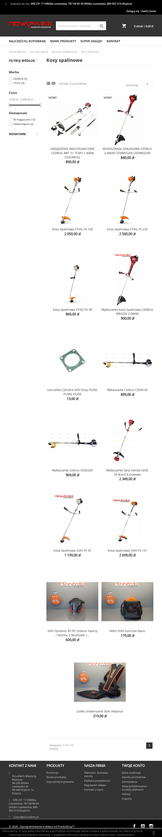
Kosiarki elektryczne (22, 197)
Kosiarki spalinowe (22, 185)
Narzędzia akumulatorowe (22, 273)
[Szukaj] (81, 25)
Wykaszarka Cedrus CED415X (127, 390)
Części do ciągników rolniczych (25, 144)
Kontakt (113, 41)
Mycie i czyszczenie (19, 322)
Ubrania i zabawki (23, 365)
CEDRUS (20, 78)
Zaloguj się (132, 11)
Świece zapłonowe (21, 253)
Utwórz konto (148, 11)
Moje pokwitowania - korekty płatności (135, 787)
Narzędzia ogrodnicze (20, 294)
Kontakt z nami (93, 789)
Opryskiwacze (20, 357)
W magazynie (24, 119)
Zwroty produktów (134, 777)
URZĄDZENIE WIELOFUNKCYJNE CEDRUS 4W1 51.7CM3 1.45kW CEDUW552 (72, 153)
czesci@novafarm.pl (26, 817)
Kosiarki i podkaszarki (19, 173)
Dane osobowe (131, 773)
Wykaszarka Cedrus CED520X (72, 470)
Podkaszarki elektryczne (24, 233)
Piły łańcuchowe (26, 284)
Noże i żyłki (27, 243)
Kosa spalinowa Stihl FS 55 (72, 550)
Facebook (134, 826)
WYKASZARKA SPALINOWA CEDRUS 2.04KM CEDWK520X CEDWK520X (127, 151)
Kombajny (18, 341)
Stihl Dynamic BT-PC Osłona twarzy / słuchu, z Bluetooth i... (72, 633)
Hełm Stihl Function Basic (127, 631)
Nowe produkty (63, 41)
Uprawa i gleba (26, 312)
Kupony (127, 798)
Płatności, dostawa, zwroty (96, 774)
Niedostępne (23, 124)
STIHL (18, 83)
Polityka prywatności (97, 781)
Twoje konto (133, 765)
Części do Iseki (21, 154)
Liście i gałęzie (25, 304)
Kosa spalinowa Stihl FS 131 (127, 550)
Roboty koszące (21, 209)
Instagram (151, 826)
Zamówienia (129, 782)
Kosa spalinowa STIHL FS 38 (72, 310)
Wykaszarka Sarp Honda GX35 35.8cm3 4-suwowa (127, 472)
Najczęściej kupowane (27, 41)
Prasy (14, 349)
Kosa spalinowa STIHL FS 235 (127, 229)
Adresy (126, 794)
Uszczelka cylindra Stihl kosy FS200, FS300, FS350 (72, 392)
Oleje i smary (28, 263)
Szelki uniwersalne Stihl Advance (100, 711)
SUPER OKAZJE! (91, 41)
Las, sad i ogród (22, 163)
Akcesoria (22, 332)
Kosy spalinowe (21, 221)
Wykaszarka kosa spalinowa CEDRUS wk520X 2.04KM (127, 312)
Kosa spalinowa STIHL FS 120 (72, 229)
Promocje (52, 773)
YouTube (143, 826)
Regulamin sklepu (95, 785)
